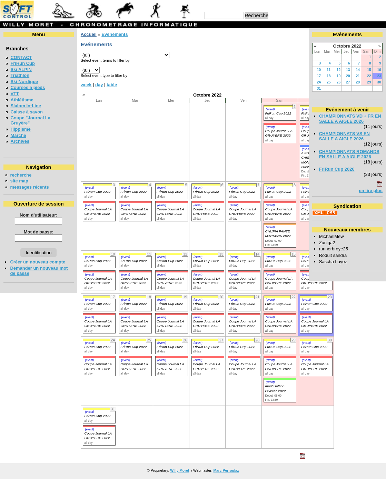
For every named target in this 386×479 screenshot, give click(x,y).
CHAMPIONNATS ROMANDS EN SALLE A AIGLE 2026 (349, 154)
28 (358, 82)
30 (379, 82)
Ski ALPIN (20, 69)
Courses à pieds (27, 87)
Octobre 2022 (347, 46)
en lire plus (371, 190)
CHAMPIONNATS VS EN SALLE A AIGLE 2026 (344, 136)
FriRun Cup (22, 63)
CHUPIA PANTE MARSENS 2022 (277, 233)
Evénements (114, 34)
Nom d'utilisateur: (39, 215)
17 (319, 76)
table (112, 84)
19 (339, 76)
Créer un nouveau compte (37, 262)
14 (358, 70)
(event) (270, 109)
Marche (18, 135)
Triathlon (19, 75)
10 (319, 70)
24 (319, 82)
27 (348, 82)
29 (369, 82)
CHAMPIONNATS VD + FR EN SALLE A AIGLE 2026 (350, 118)
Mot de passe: (38, 231)
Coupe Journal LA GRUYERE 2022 (97, 211)
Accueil (89, 34)
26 (339, 82)
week (86, 84)
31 (319, 88)
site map (19, 180)
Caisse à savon (26, 111)
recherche (20, 175)
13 (348, 70)
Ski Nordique (24, 81)
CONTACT (21, 57)
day (99, 84)
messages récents (29, 187)
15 (369, 70)
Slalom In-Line (25, 105)
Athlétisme (21, 99)
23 (379, 76)
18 (329, 76)
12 (339, 70)
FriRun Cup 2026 (337, 169)
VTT (14, 93)
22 (369, 76)
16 (379, 70)
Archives (19, 141)
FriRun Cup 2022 (278, 113)
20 (348, 76)
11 (329, 70)
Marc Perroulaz (226, 470)
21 (358, 76)
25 (329, 82)
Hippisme (20, 129)
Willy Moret (179, 470)
